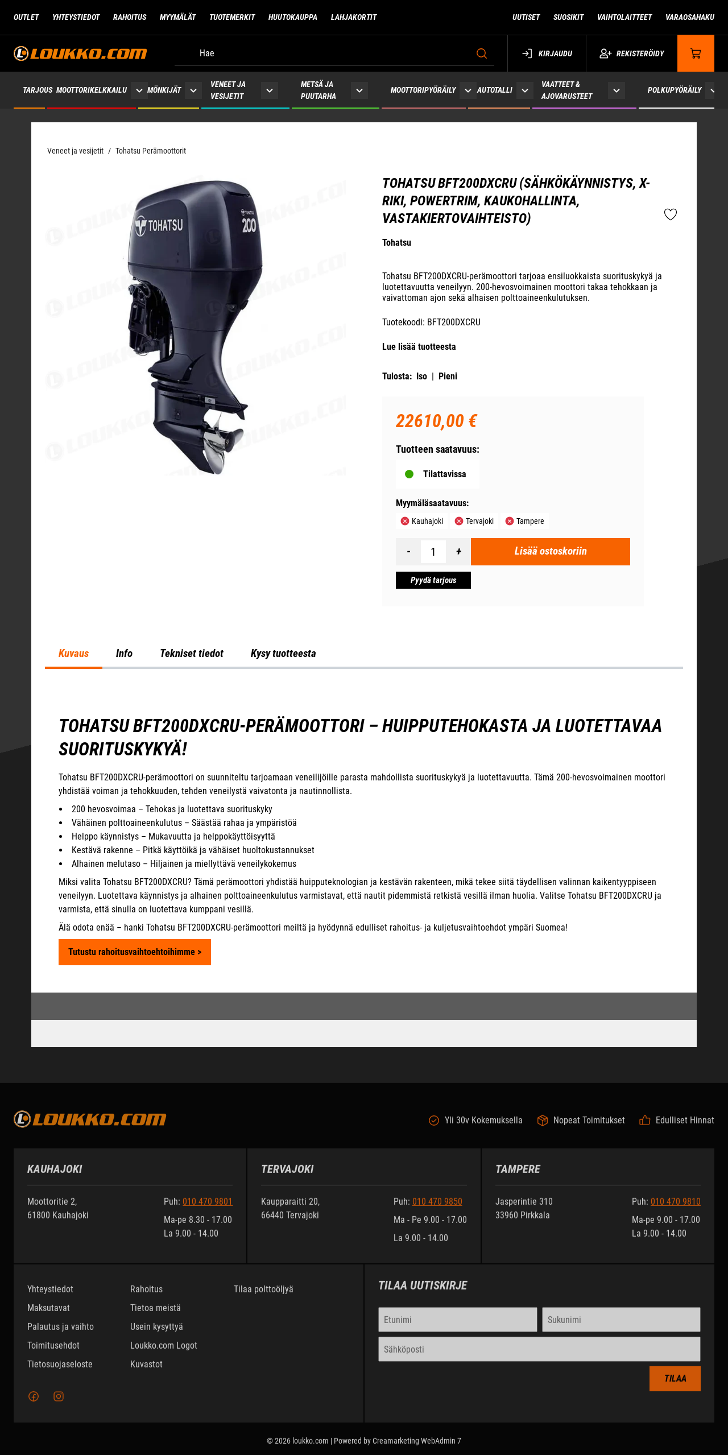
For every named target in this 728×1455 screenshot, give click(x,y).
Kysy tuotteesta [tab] (283, 653)
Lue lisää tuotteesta (419, 346)
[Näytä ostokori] (696, 53)
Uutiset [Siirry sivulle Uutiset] (526, 17)
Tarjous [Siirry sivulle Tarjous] (37, 89)
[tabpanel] (364, 839)
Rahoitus (146, 1296)
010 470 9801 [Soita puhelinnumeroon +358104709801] (208, 1209)
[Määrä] (433, 551)
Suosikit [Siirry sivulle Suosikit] (568, 17)
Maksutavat (48, 1315)
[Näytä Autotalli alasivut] (524, 90)
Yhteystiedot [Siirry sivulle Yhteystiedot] (76, 17)
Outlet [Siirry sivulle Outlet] (26, 17)
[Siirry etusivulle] (80, 53)
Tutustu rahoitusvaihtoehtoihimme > (134, 951)
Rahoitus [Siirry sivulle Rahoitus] (129, 17)
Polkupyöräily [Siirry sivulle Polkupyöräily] (674, 89)
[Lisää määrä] (458, 551)
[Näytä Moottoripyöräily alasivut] (468, 90)
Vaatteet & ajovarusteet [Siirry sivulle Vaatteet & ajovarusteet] (566, 90)
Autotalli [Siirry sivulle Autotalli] (494, 89)
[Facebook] (33, 1403)
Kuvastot (146, 1371)
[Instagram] (58, 1403)
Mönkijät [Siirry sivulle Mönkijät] (164, 89)
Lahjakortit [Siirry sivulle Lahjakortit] (354, 17)
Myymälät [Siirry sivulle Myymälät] (178, 17)
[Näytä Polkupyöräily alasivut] (713, 90)
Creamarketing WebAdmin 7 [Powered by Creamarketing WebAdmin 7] (417, 1448)
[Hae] (334, 53)
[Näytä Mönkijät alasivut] (193, 90)
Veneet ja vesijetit (75, 150)
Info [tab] (124, 653)
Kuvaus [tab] (74, 653)
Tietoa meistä (155, 1315)
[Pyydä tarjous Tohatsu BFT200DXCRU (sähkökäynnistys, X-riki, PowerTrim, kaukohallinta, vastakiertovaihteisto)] (433, 580)
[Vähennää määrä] (408, 551)
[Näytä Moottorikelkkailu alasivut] (139, 90)
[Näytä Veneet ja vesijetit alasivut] (269, 90)
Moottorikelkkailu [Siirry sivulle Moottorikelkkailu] (91, 89)
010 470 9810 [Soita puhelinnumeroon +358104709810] (676, 1209)
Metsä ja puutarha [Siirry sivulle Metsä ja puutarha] (318, 90)
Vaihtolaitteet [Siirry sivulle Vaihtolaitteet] (624, 17)
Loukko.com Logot (163, 1352)
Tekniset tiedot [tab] (192, 653)
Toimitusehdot (53, 1352)
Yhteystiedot (50, 1296)
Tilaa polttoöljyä (263, 1296)
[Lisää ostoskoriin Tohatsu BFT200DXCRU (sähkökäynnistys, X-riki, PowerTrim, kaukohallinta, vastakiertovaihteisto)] (550, 551)
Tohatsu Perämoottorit (150, 150)
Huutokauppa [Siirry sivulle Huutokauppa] (292, 17)
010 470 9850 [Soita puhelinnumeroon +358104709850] (437, 1209)
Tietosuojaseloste (60, 1371)
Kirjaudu (547, 53)
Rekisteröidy (631, 53)
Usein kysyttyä (156, 1334)
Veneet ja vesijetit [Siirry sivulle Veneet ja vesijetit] (228, 90)
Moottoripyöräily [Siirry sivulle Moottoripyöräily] (423, 89)
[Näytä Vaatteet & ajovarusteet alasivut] (616, 90)
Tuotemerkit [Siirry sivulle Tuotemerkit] (232, 17)
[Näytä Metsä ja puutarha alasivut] (359, 90)
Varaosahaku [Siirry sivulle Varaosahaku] (689, 17)
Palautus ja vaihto (60, 1334)
